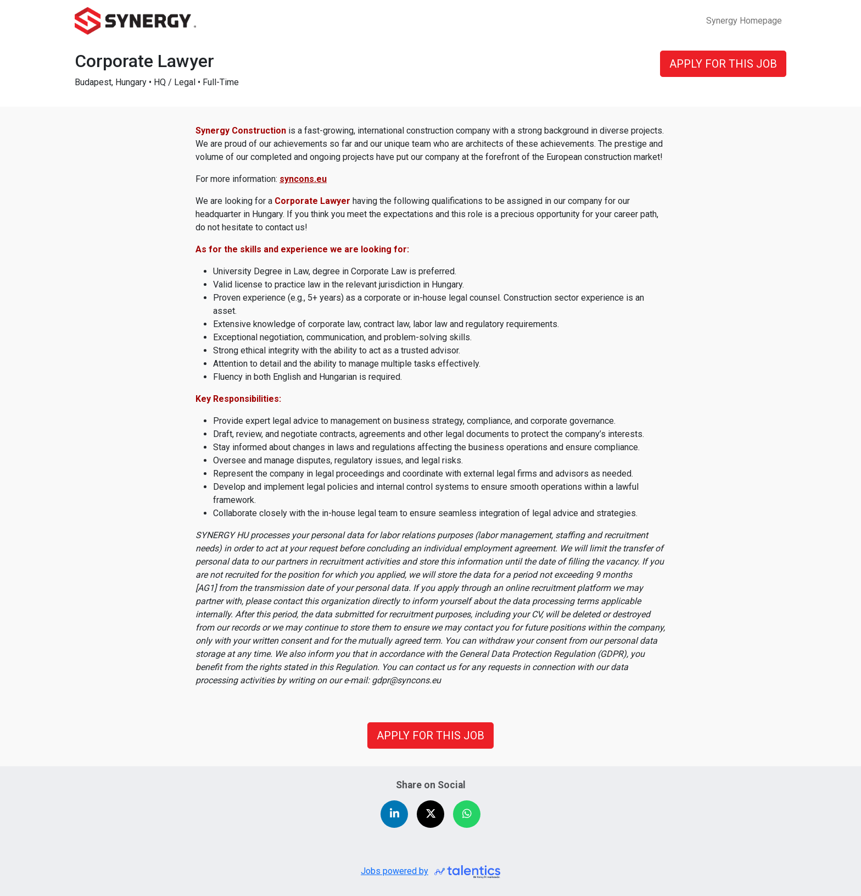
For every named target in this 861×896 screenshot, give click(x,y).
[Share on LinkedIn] (394, 814)
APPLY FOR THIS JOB (430, 735)
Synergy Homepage (744, 20)
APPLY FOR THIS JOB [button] (723, 63)
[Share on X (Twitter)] (430, 814)
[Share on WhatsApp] (466, 814)
